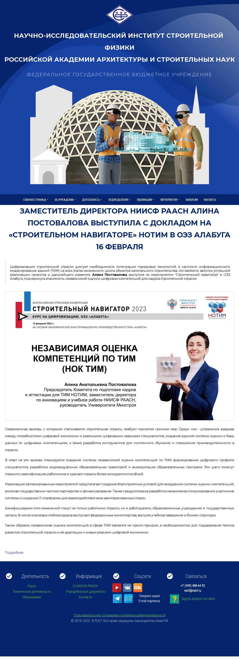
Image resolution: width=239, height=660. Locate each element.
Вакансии (192, 199)
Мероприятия (170, 199)
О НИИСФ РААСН (85, 586)
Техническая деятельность (32, 591)
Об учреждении (65, 199)
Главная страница (36, 199)
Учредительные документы (85, 591)
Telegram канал (149, 596)
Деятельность (92, 199)
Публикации (146, 199)
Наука (31, 586)
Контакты (210, 199)
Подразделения (119, 199)
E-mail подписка (149, 601)
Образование (31, 597)
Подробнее (14, 553)
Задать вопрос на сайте (198, 599)
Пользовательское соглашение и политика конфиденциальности (119, 615)
